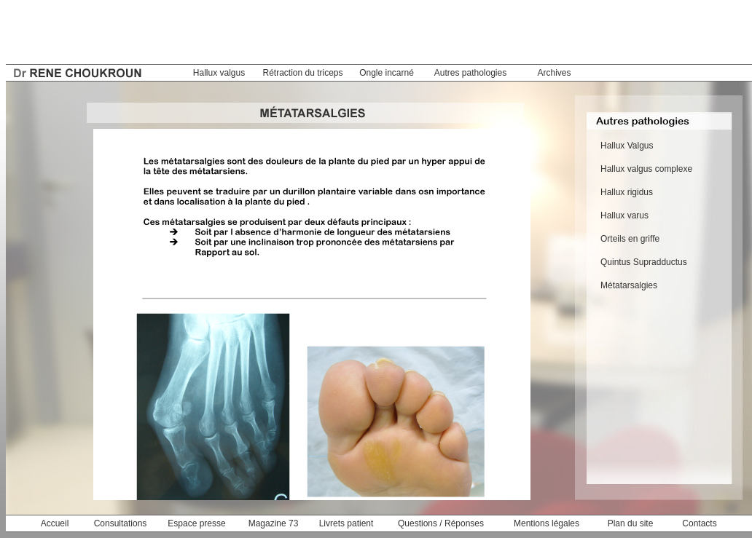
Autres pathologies (470, 73)
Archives (554, 73)
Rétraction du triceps (302, 73)
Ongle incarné (386, 73)
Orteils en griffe (629, 239)
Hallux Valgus (626, 146)
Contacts (699, 523)
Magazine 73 (273, 523)
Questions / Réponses (441, 523)
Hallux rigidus (626, 192)
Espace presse (196, 523)
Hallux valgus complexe (646, 169)
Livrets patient (346, 523)
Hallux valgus (219, 73)
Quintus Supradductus (643, 262)
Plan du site (631, 523)
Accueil (55, 523)
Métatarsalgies (628, 285)
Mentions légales (546, 523)
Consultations (120, 523)
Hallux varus (624, 215)
